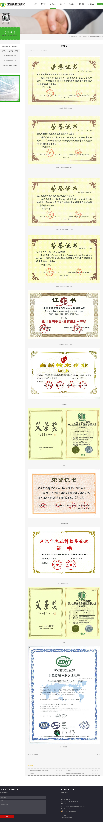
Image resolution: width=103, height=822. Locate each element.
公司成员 (85, 36)
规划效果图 (68, 770)
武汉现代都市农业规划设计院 (96, 36)
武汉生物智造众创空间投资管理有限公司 (75, 773)
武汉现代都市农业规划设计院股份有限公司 (39, 770)
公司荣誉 (32, 773)
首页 (35, 4)
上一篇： (33, 754)
